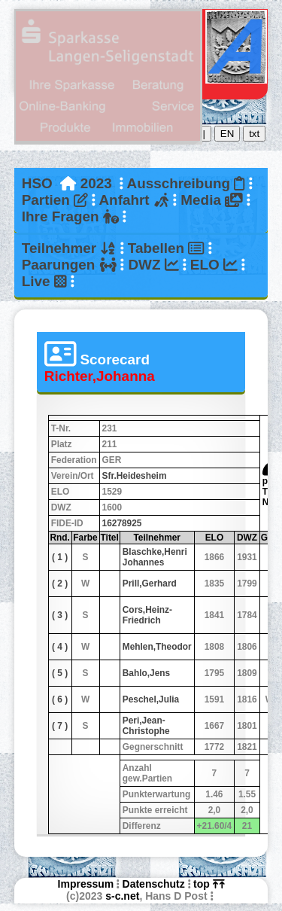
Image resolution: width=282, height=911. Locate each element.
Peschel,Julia (151, 699)
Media (211, 200)
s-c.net (122, 896)
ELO (214, 265)
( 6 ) (60, 699)
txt (254, 133)
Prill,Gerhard (150, 583)
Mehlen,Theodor (157, 646)
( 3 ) (60, 615)
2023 (96, 183)
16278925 (122, 523)
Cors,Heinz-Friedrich (147, 615)
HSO (37, 183)
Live (44, 281)
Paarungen (69, 265)
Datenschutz (154, 884)
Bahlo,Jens (146, 673)
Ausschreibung (186, 183)
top (208, 884)
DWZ (153, 265)
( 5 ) (60, 673)
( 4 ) (60, 646)
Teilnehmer (69, 248)
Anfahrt (134, 200)
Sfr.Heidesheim (134, 476)
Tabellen (166, 248)
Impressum (86, 884)
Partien (55, 200)
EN (227, 133)
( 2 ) (60, 583)
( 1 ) (60, 557)
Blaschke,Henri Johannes (155, 557)
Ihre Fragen (70, 216)
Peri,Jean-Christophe (146, 725)
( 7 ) (60, 726)
